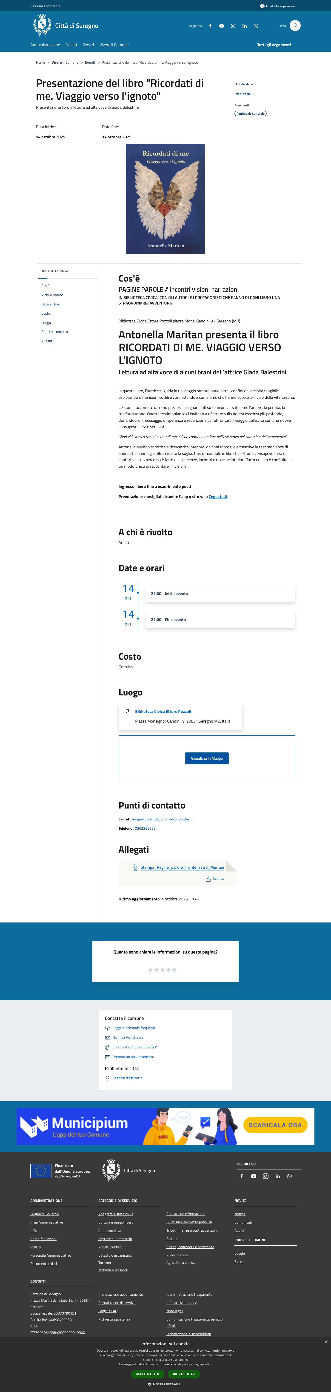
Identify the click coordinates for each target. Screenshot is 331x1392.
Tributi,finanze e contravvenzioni (192, 1230)
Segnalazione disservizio (117, 1302)
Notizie (239, 1214)
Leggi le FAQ (108, 1311)
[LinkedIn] (242, 25)
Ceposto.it (218, 496)
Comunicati (243, 1222)
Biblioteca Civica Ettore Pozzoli (163, 711)
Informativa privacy (181, 1302)
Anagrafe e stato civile (115, 1214)
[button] (165, 1384)
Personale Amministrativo (50, 1255)
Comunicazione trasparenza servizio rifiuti (194, 1322)
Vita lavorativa (109, 1230)
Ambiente (174, 1238)
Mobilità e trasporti (113, 1270)
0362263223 (145, 828)
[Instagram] (231, 25)
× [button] (326, 1342)
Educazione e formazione (185, 1213)
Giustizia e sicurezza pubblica (189, 1222)
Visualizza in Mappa (207, 758)
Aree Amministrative (46, 1222)
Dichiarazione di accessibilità (188, 1334)
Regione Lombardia (45, 6)
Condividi (245, 84)
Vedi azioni (246, 94)
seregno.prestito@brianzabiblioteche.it (161, 819)
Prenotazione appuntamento (120, 1294)
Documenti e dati (43, 1263)
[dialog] (165, 1364)
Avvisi (239, 1230)
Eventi (90, 62)
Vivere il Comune (65, 62)
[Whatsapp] (254, 25)
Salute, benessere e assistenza (190, 1247)
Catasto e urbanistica (114, 1255)
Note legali (174, 1311)
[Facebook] (208, 25)
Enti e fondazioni (43, 1238)
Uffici (34, 1230)
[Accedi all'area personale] (277, 6)
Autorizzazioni (177, 1255)
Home (40, 62)
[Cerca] (295, 25)
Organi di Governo (44, 1214)
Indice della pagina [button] (54, 271)
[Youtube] (219, 25)
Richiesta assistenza (114, 1319)
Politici (35, 1247)
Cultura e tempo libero (115, 1222)
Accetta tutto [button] (147, 1374)
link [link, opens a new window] (209, 1364)
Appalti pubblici (110, 1247)
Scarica (214, 878)
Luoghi (239, 1253)
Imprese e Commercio (115, 1238)
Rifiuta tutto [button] (184, 1374)
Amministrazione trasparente (189, 1294)
